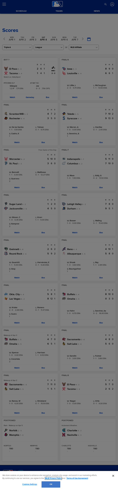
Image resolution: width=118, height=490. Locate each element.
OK (51, 484)
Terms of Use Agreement (77, 478)
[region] (59, 480)
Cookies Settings (29, 484)
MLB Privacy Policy (53, 478)
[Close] (113, 475)
